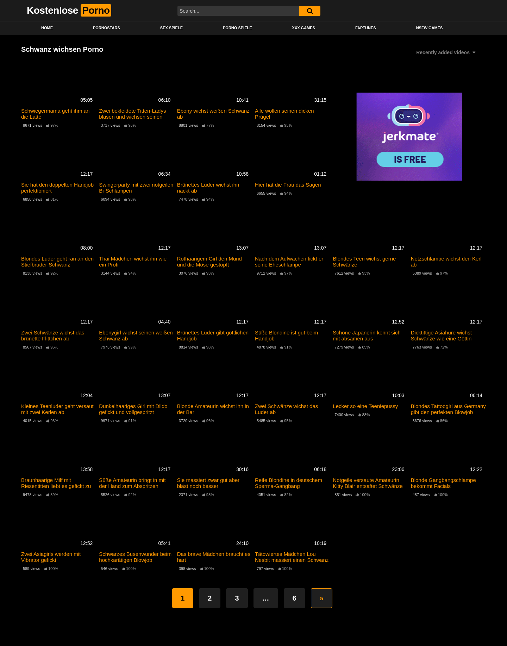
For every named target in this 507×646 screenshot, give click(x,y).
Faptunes (365, 28)
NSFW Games (429, 28)
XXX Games (303, 28)
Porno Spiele (237, 28)
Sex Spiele (171, 28)
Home (47, 28)
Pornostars (106, 28)
